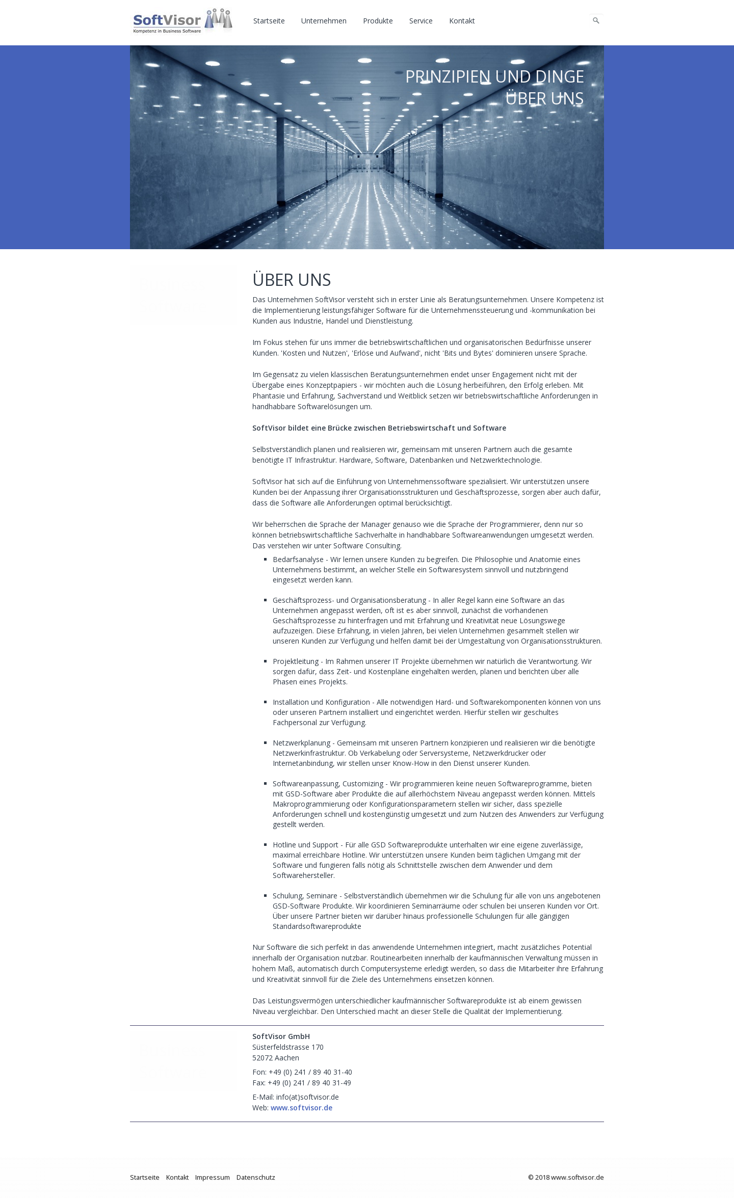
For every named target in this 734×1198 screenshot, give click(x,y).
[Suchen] (596, 21)
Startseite (269, 20)
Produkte (378, 20)
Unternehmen (324, 20)
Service (421, 20)
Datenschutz (256, 1177)
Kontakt (462, 20)
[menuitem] (270, 21)
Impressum (212, 1177)
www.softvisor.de (301, 1107)
